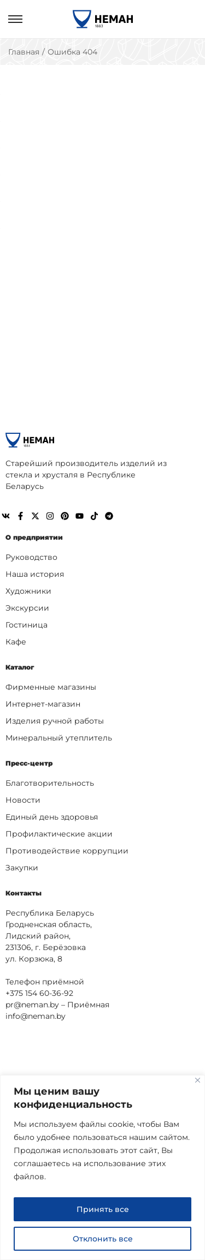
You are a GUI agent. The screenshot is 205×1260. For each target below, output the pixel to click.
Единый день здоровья (51, 817)
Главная (23, 52)
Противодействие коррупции (66, 851)
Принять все (103, 1209)
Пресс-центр (28, 763)
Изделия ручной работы (54, 721)
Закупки (21, 868)
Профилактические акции (59, 834)
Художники (28, 591)
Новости (22, 800)
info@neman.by (35, 1016)
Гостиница (26, 625)
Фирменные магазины (50, 687)
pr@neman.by (32, 1005)
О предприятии (34, 537)
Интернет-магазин (42, 704)
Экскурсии (27, 608)
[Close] (197, 1080)
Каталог (19, 667)
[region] (102, 1167)
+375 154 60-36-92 (39, 993)
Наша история (34, 574)
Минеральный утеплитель (58, 738)
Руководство (31, 557)
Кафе (15, 642)
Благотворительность (49, 783)
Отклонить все (103, 1239)
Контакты (23, 893)
